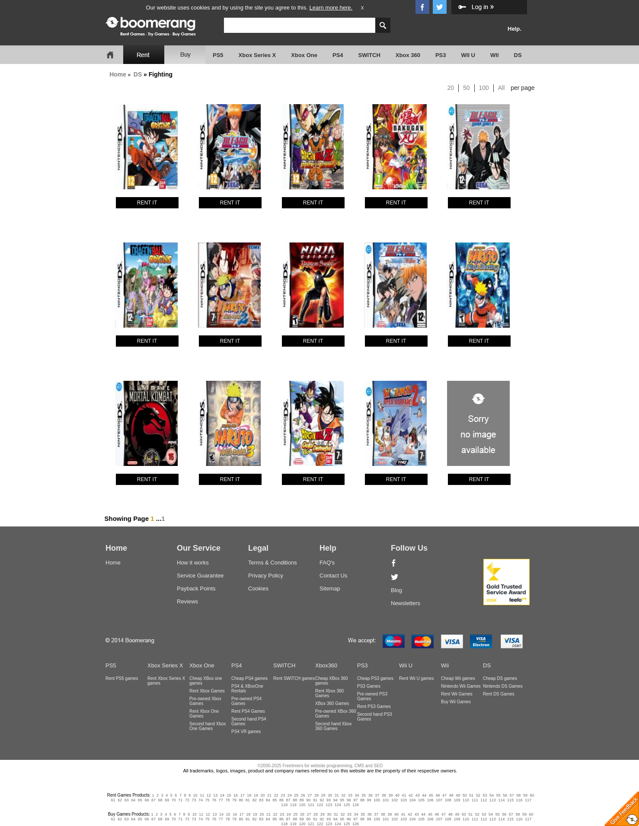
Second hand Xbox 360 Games (333, 726)
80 (241, 800)
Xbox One (304, 55)
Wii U (405, 665)
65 (140, 800)
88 (295, 800)
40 (397, 795)
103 (403, 800)
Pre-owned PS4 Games (246, 701)
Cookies (258, 588)
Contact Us (333, 575)
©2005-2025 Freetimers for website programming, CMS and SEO (320, 765)
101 (386, 800)
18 (249, 795)
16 (235, 795)
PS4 (337, 55)
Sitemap (330, 588)
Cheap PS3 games (375, 678)
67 (153, 800)
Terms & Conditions (272, 562)
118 (284, 805)
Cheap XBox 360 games (331, 681)
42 (411, 795)
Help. (514, 29)
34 (357, 795)
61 (113, 800)
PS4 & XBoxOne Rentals (247, 688)
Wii (445, 665)
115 (510, 800)
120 (302, 805)
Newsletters (405, 603)
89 (302, 800)
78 (227, 800)
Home (117, 74)
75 (207, 800)
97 (355, 800)
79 (234, 800)
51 (471, 795)
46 (437, 795)
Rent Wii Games (457, 694)
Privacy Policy (265, 575)
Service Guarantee (200, 575)
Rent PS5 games (121, 678)
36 (370, 795)
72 (187, 800)
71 (180, 800)
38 (384, 795)
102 (394, 800)
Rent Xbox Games (207, 691)
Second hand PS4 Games (248, 721)
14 (222, 795)
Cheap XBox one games (205, 681)
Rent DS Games (498, 694)
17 (242, 795)
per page (522, 87)
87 (288, 800)
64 (133, 800)
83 (261, 800)
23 (283, 795)
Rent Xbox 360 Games (329, 693)
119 (293, 805)
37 (377, 795)
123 (329, 805)
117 (528, 800)
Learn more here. (330, 7)
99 (369, 800)
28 (316, 795)
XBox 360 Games (332, 703)
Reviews (187, 601)
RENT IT (147, 203)
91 (315, 800)
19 (256, 795)
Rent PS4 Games (248, 711)
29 (323, 795)
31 (337, 795)
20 (450, 87)
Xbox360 (326, 665)
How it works (193, 562)
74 (200, 800)
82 (254, 800)
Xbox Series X (257, 55)
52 (478, 795)
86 (281, 800)
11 (202, 795)
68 (160, 800)
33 (350, 795)
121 (311, 805)
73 (194, 800)
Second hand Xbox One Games (207, 726)
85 (274, 800)
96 (349, 800)
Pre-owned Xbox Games (205, 701)
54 (491, 795)
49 (458, 795)
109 (457, 800)
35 (363, 795)
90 (308, 800)
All (501, 87)
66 (146, 800)
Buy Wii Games (456, 701)
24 (290, 795)
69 (167, 800)
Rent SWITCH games (294, 678)
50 (466, 87)
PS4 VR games (246, 731)
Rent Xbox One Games (204, 713)
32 (343, 795)
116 (519, 800)
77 (221, 800)
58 (518, 795)
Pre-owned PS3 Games (372, 696)
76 (214, 800)
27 (309, 795)
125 (346, 805)
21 (269, 795)
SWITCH (369, 55)
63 (127, 800)
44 (424, 795)
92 (322, 800)
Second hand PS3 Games (374, 716)
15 (229, 795)
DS (518, 55)
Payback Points (196, 588)
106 (430, 800)
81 (248, 800)
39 (390, 795)
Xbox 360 (408, 55)
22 (276, 795)
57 (512, 795)
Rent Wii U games (416, 678)
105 (421, 800)
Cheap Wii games (458, 678)
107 (439, 800)
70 (174, 800)
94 (335, 800)
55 (498, 795)
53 (484, 795)
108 (448, 800)
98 (362, 800)
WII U (468, 55)
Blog (396, 590)
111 (475, 800)
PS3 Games (368, 686)
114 (501, 800)
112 (483, 800)
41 (404, 795)
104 (412, 800)
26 (303, 795)
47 (444, 795)
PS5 (218, 55)
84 (268, 800)
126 (355, 805)
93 (328, 800)
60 (532, 795)
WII (494, 55)
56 (505, 795)
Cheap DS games (500, 678)
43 (417, 795)
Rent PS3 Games (374, 706)
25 (296, 795)
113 (492, 800)
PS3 (440, 55)
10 (195, 795)
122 (320, 805)
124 (338, 805)
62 (120, 800)
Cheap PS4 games (249, 678)
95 (342, 800)
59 (525, 795)
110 (466, 800)
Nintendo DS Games (503, 686)
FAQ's (327, 562)
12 (209, 795)
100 (484, 87)
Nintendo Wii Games (461, 686)
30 (330, 795)
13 (215, 795)
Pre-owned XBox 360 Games (335, 713)
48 (451, 795)
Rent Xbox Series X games (166, 681)
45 (431, 795)
